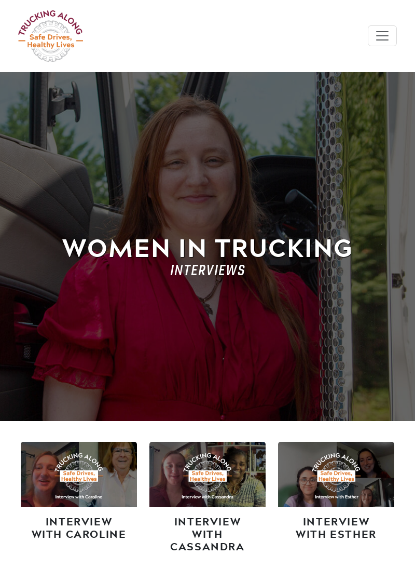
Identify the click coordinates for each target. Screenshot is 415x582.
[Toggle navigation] (382, 35)
